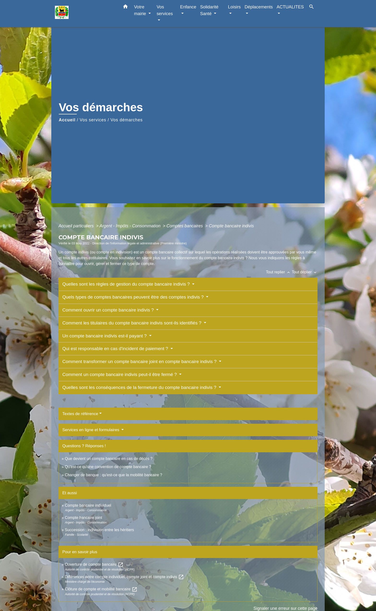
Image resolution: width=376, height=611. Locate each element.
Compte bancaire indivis (231, 225)
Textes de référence (80, 413)
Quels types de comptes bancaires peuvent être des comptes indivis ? (133, 297)
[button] (125, 7)
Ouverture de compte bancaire (94, 564)
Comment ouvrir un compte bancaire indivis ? (108, 309)
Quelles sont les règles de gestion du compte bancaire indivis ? (126, 284)
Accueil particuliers (77, 225)
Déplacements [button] (259, 6)
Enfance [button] (188, 6)
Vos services (93, 120)
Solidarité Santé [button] (209, 10)
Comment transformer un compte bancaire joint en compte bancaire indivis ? (140, 361)
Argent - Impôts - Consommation (131, 225)
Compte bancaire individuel (88, 505)
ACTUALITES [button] (290, 6)
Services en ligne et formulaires (91, 430)
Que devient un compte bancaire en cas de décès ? (109, 459)
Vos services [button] (165, 10)
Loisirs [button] (234, 6)
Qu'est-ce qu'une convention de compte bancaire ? (108, 467)
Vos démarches (127, 120)
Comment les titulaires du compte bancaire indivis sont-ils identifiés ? (132, 322)
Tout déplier (304, 272)
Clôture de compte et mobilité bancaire (101, 589)
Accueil (67, 120)
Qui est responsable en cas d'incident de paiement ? (115, 348)
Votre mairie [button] (140, 10)
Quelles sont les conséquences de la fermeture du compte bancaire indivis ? (139, 387)
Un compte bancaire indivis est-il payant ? (105, 335)
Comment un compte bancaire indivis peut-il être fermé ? (120, 374)
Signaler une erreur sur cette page (285, 608)
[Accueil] (85, 14)
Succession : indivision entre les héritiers (99, 530)
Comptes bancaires (185, 225)
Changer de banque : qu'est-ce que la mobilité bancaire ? (113, 475)
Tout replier (279, 272)
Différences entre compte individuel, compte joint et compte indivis (124, 577)
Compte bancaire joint (83, 518)
